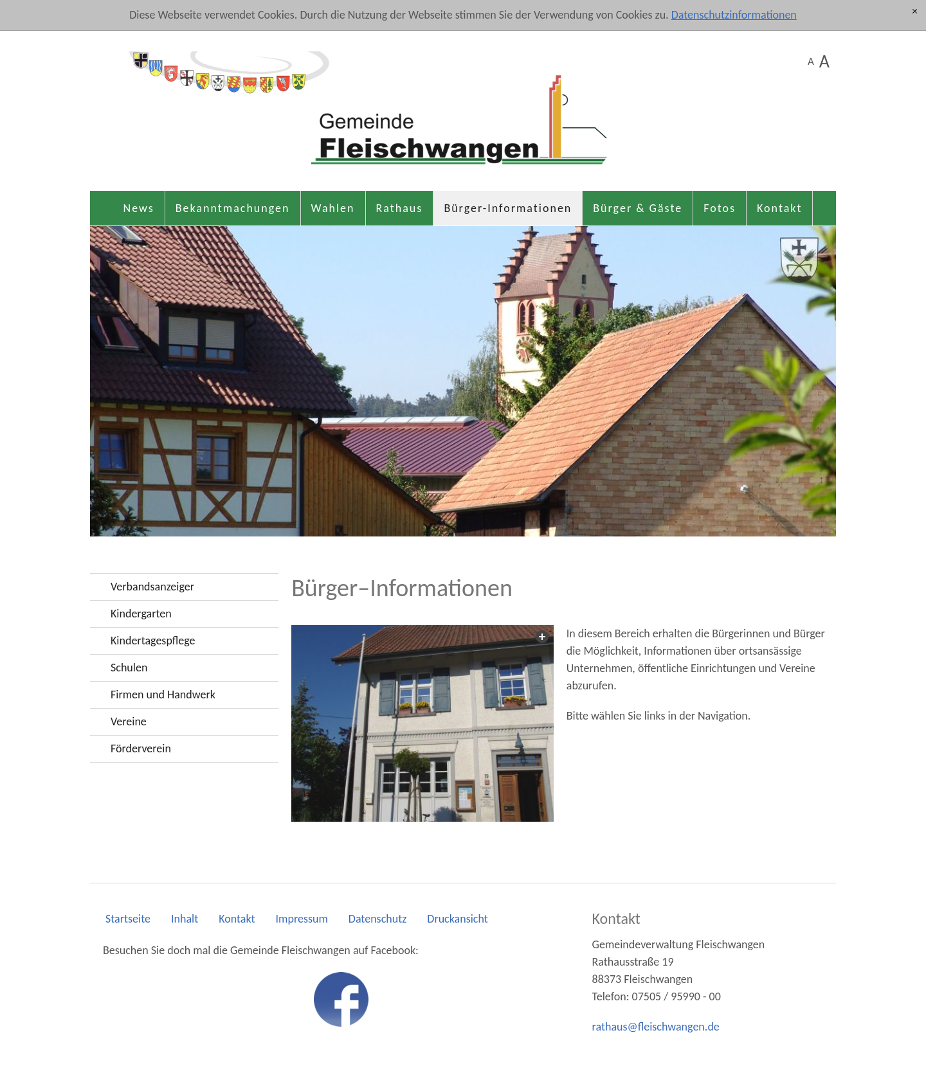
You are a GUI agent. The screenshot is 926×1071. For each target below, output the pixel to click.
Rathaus (399, 208)
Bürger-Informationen (508, 208)
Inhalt (184, 919)
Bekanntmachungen (233, 208)
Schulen (129, 667)
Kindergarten (141, 613)
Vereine (129, 721)
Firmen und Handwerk (163, 694)
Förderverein (141, 748)
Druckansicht (457, 919)
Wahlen (333, 208)
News (138, 208)
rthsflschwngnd (656, 1027)
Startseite (127, 919)
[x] (915, 12)
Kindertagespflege (153, 640)
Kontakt (779, 208)
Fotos (720, 208)
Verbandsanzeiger (152, 587)
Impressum (302, 919)
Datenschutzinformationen (734, 15)
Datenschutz (377, 919)
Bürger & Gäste (637, 208)
